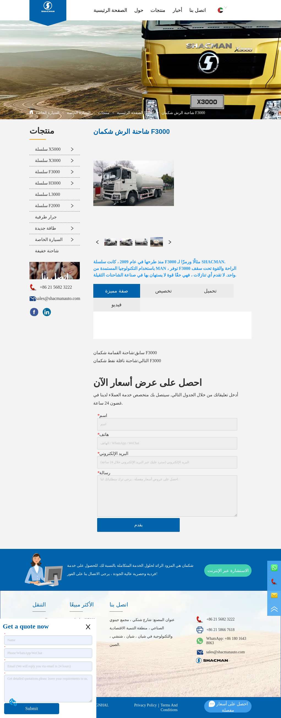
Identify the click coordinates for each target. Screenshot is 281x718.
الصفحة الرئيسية (110, 10)
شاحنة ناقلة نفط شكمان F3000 (127, 360)
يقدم (138, 524)
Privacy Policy (145, 705)
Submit (31, 708)
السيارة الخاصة (79, 113)
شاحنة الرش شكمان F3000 (182, 113)
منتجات (158, 10)
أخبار (177, 10)
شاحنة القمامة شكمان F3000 (125, 352)
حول (138, 10)
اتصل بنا (197, 10)
